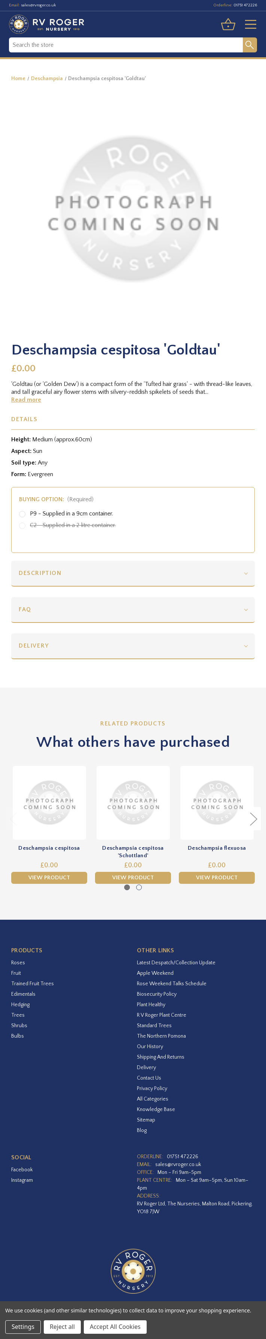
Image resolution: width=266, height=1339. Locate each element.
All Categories (152, 1099)
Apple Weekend (155, 973)
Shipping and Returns (160, 1057)
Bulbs (17, 1036)
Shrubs (19, 1026)
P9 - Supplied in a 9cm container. (71, 513)
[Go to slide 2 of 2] (139, 887)
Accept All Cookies (115, 1327)
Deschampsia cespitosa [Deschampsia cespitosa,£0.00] (49, 848)
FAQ (25, 609)
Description (40, 573)
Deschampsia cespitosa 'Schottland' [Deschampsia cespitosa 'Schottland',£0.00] (132, 852)
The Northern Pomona (161, 1036)
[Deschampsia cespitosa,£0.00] (49, 803)
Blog (142, 1130)
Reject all (62, 1327)
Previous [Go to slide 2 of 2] (13, 818)
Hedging (20, 1005)
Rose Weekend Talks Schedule (172, 984)
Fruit (16, 973)
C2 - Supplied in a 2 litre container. (73, 525)
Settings (23, 1327)
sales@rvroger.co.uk (38, 5)
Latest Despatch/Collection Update (176, 963)
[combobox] (126, 44)
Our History (150, 1047)
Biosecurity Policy (157, 994)
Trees (18, 1015)
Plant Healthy (151, 1005)
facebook (22, 1170)
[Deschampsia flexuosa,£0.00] (217, 803)
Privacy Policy (152, 1089)
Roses (18, 963)
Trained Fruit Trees (32, 984)
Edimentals (23, 994)
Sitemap (146, 1120)
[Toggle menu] (247, 24)
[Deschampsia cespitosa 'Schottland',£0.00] (133, 803)
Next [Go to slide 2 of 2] (253, 818)
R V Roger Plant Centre (161, 1015)
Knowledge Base (156, 1110)
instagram (22, 1180)
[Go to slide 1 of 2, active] (127, 887)
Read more (26, 399)
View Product (49, 878)
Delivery (34, 645)
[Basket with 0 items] (228, 24)
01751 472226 (245, 5)
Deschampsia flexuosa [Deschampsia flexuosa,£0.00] (217, 848)
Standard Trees (154, 1026)
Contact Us (149, 1078)
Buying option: (56, 499)
